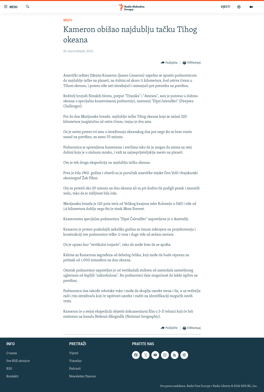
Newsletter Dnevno (82, 376)
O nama (11, 353)
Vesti (67, 20)
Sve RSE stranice (18, 361)
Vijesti (73, 353)
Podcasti (75, 369)
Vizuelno (75, 361)
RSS (9, 369)
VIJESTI (225, 7)
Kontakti (12, 376)
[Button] (169, 63)
